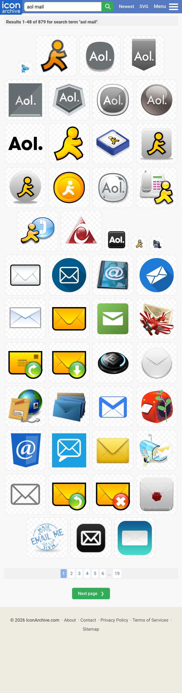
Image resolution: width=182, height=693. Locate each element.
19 (117, 573)
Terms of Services (150, 620)
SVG (144, 6)
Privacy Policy (114, 620)
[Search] (107, 7)
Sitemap (91, 629)
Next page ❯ (91, 593)
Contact (88, 620)
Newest (126, 6)
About (70, 620)
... (109, 573)
